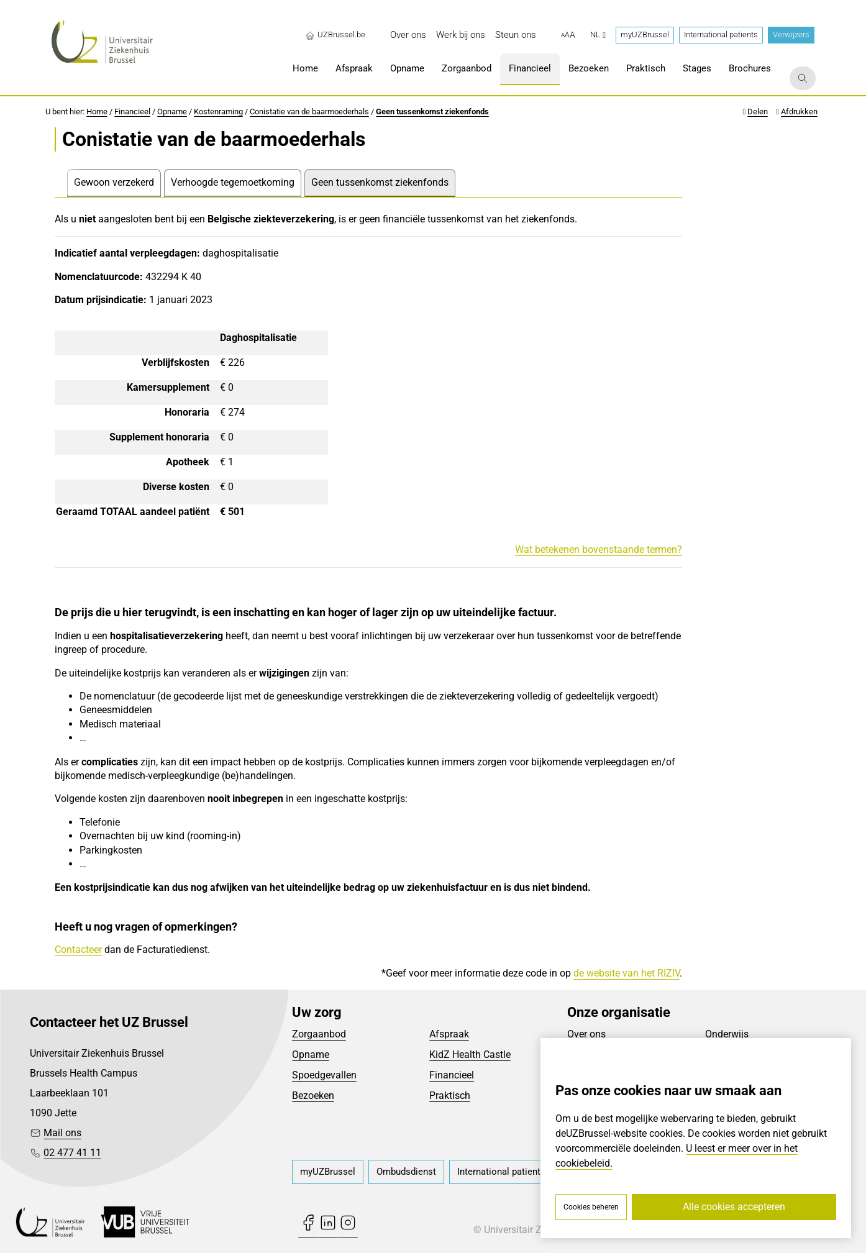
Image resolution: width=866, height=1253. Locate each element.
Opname (172, 111)
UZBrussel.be (335, 35)
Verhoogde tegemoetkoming (232, 182)
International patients (721, 34)
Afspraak (449, 1034)
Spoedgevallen (324, 1075)
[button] (568, 35)
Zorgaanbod (319, 1034)
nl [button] (598, 34)
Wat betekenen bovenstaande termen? (598, 549)
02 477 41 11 (72, 1153)
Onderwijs (727, 1034)
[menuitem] (408, 35)
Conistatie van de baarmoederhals (309, 111)
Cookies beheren (591, 1207)
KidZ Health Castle (470, 1054)
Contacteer (78, 949)
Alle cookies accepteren (734, 1207)
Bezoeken (313, 1095)
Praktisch (449, 1095)
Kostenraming (218, 111)
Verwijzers (791, 34)
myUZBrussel (645, 34)
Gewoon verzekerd (114, 182)
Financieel (132, 111)
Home (96, 111)
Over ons (586, 1034)
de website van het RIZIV (626, 973)
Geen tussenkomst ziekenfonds (432, 111)
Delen (757, 111)
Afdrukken (799, 111)
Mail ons (62, 1133)
